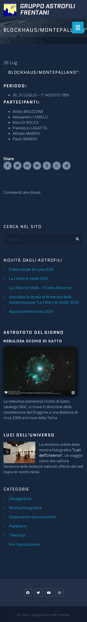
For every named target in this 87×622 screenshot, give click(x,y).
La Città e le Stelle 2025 (28, 278)
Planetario (18, 526)
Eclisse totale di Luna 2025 (31, 269)
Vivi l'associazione (24, 544)
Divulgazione (20, 498)
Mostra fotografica (25, 507)
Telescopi (17, 535)
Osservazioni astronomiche (32, 516)
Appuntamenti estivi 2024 (31, 311)
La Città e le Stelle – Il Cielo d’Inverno (40, 287)
